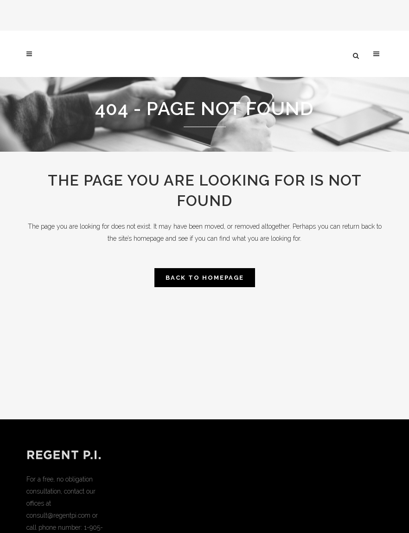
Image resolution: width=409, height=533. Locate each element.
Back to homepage (205, 277)
